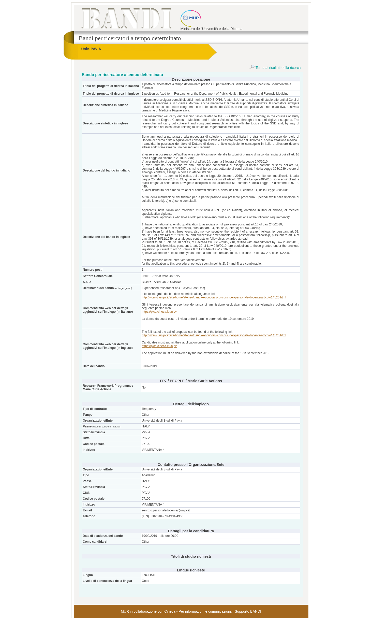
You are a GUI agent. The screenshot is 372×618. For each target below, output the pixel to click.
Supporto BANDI (248, 611)
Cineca (169, 611)
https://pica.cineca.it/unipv (159, 311)
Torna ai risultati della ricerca (275, 68)
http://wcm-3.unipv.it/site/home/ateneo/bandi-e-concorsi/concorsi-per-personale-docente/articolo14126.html (214, 297)
